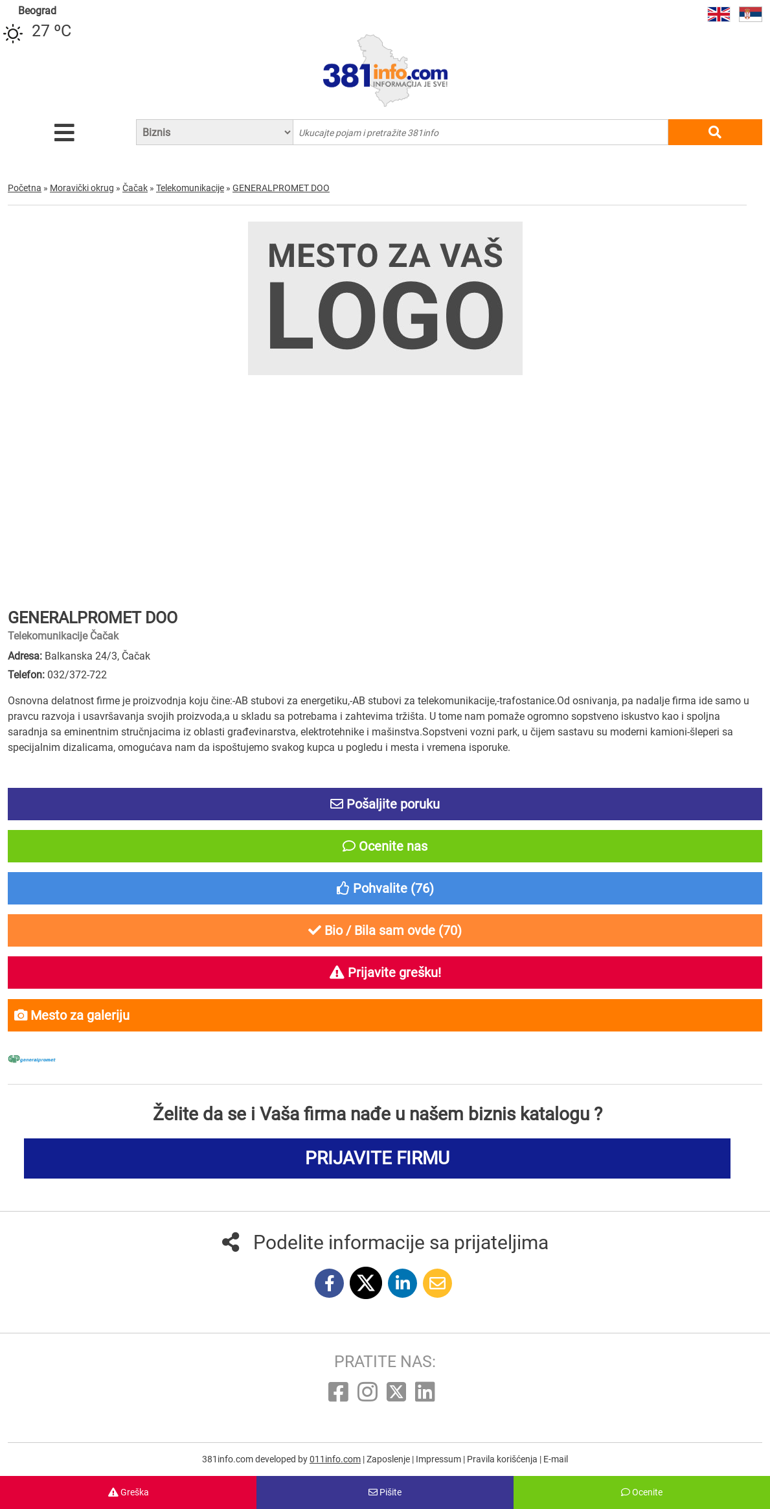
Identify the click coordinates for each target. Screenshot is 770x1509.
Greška (128, 1492)
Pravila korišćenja (503, 1459)
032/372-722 (77, 675)
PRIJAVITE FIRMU (377, 1158)
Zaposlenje (389, 1459)
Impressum (439, 1459)
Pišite (385, 1492)
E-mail (555, 1459)
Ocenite (641, 1492)
